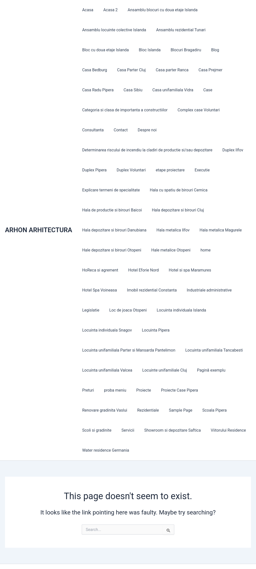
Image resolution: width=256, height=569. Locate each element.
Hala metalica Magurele (215, 230)
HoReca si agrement (99, 270)
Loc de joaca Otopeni (125, 310)
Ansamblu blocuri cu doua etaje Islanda (158, 10)
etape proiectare (165, 170)
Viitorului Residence (163, 430)
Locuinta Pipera (152, 330)
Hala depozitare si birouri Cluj (175, 210)
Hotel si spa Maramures (185, 270)
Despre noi (112, 130)
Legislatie (89, 310)
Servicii (218, 410)
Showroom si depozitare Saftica (109, 430)
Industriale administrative (204, 290)
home (201, 250)
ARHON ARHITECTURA (38, 220)
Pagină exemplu (206, 370)
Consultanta (235, 110)
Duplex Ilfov (230, 150)
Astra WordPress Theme (176, 556)
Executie (195, 170)
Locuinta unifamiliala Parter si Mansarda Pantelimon (127, 350)
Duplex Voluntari (128, 170)
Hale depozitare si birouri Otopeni (110, 250)
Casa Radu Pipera (206, 70)
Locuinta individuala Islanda (176, 310)
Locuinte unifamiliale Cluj (161, 370)
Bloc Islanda (147, 50)
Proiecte (119, 390)
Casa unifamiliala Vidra (128, 90)
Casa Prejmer (170, 70)
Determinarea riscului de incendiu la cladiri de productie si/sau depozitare (146, 150)
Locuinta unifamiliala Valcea (106, 370)
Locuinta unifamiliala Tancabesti (211, 350)
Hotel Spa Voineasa (98, 290)
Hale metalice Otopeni (168, 250)
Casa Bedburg (232, 50)
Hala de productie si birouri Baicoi (111, 210)
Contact (88, 130)
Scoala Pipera (154, 410)
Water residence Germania (212, 430)
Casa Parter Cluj (95, 70)
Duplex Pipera (93, 170)
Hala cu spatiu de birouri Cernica (175, 190)
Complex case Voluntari (195, 110)
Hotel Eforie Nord (140, 270)
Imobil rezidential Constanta (149, 290)
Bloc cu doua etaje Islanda (104, 50)
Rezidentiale (92, 410)
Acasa (86, 10)
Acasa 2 (107, 10)
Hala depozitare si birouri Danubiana (113, 230)
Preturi (234, 370)
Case (161, 90)
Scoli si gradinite (189, 410)
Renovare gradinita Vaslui (201, 390)
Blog (208, 50)
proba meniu (92, 390)
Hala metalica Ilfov (170, 230)
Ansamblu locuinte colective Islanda (113, 30)
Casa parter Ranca (134, 70)
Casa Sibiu (90, 90)
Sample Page (122, 410)
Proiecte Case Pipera (152, 390)
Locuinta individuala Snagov (106, 330)
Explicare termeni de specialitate (110, 190)
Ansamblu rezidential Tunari (177, 30)
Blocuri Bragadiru (181, 50)
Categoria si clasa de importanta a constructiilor (124, 110)
